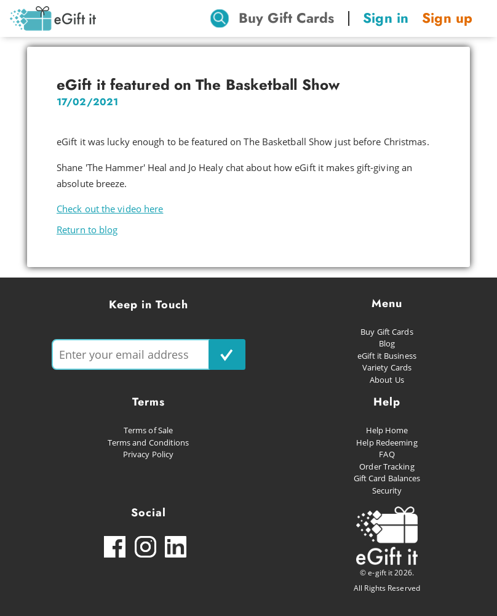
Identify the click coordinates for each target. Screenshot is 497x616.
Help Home (387, 430)
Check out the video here (110, 208)
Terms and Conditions (148, 442)
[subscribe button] (227, 354)
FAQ (386, 454)
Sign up (447, 18)
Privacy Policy (148, 454)
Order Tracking (386, 466)
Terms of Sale (148, 430)
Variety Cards (387, 367)
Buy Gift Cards (286, 18)
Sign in (385, 18)
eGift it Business (386, 355)
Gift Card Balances (387, 478)
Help (386, 402)
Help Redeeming (386, 442)
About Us (387, 379)
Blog (387, 343)
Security (387, 490)
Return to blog (87, 229)
